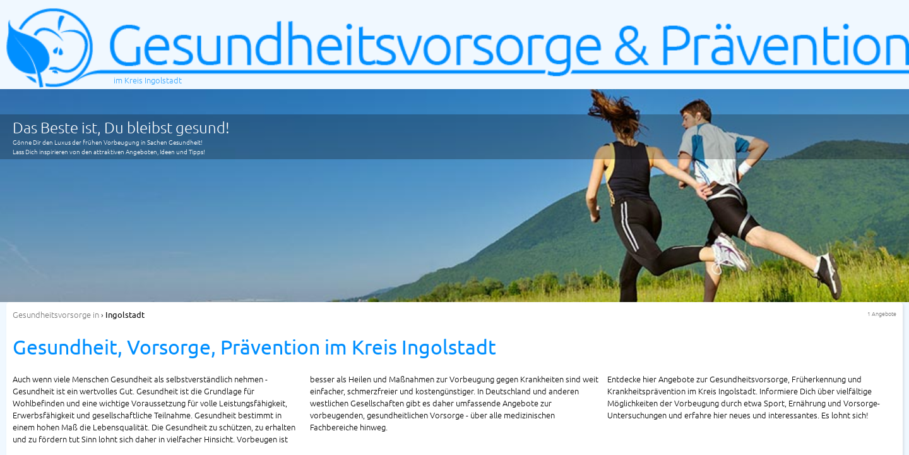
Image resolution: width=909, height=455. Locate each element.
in (56, 314)
